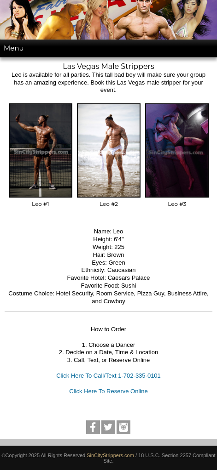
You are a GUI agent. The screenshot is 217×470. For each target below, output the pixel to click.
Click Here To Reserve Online (108, 391)
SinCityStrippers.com (110, 455)
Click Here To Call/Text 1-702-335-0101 (108, 375)
